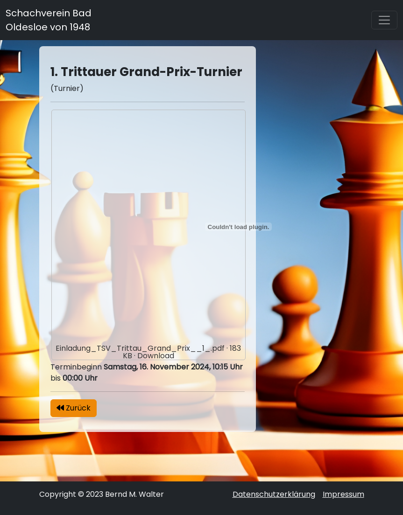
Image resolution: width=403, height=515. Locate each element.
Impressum (343, 494)
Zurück (74, 408)
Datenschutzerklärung (274, 494)
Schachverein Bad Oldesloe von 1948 (49, 20)
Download (155, 355)
